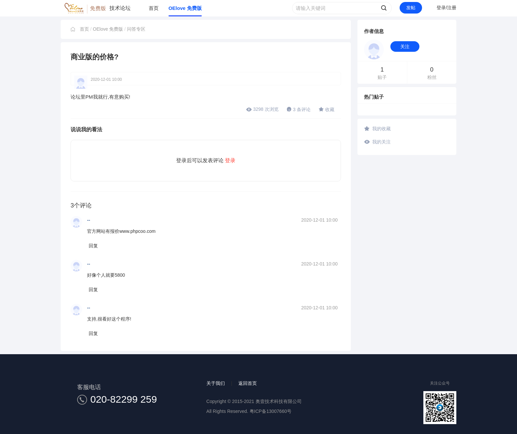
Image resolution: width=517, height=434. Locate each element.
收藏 (326, 109)
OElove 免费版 (185, 8)
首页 (154, 8)
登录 (230, 160)
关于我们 (215, 383)
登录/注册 (446, 7)
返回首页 (247, 383)
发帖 (410, 7)
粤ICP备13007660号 (271, 411)
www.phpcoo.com (137, 231)
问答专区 (136, 29)
